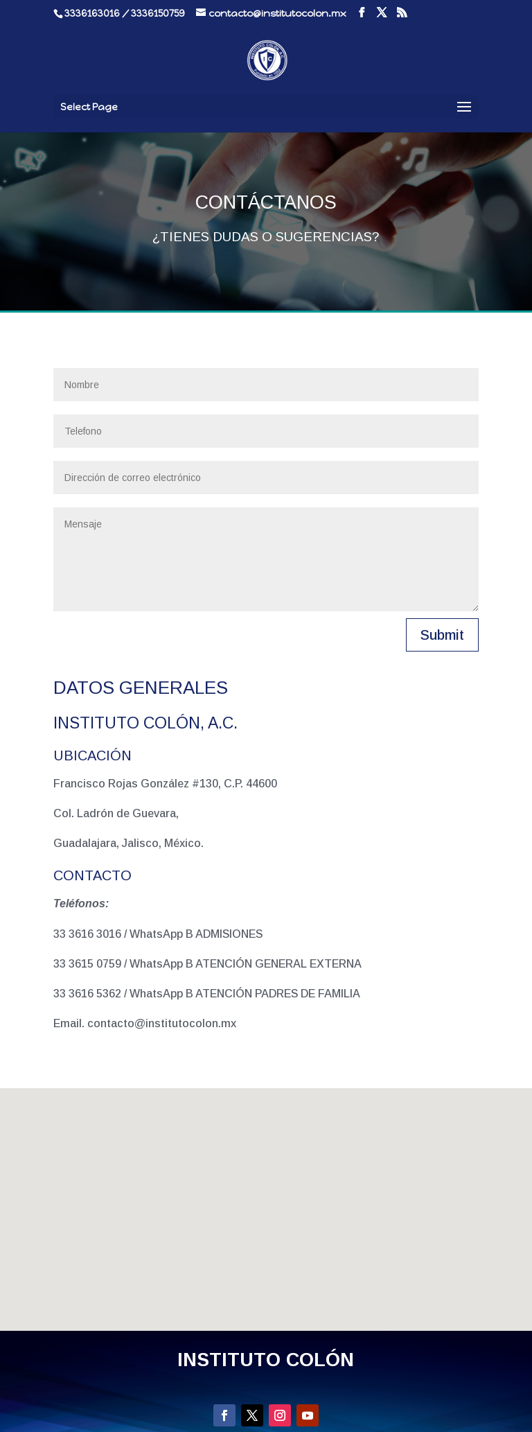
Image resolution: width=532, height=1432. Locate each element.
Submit (442, 635)
